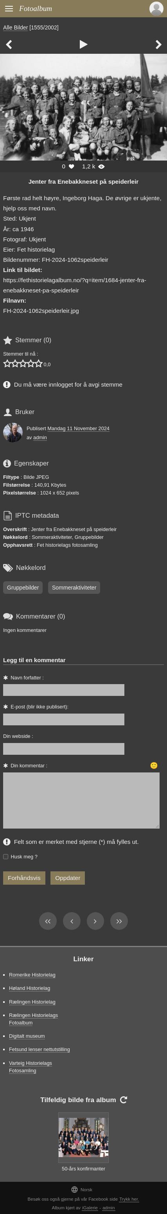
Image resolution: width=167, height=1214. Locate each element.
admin (40, 437)
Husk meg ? (24, 857)
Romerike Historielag (32, 975)
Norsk (81, 1189)
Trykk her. (129, 1199)
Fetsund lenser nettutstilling (39, 1049)
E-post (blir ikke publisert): (39, 707)
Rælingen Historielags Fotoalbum (33, 1019)
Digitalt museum (27, 1036)
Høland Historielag (29, 988)
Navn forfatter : (27, 678)
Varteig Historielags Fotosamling (30, 1066)
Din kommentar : (29, 766)
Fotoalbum (35, 8)
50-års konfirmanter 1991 (83, 1172)
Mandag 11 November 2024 (78, 428)
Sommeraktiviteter (74, 587)
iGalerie (90, 1207)
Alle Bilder (15, 27)
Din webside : (18, 736)
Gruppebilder (23, 587)
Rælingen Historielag (32, 1002)
